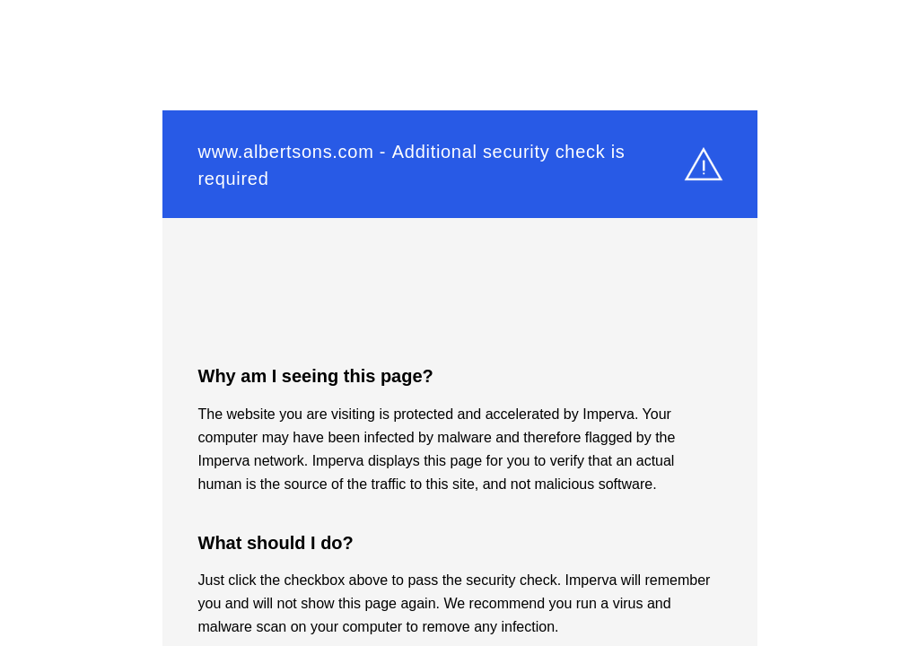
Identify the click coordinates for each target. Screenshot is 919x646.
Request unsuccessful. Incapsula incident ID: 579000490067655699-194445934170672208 (459, 323)
